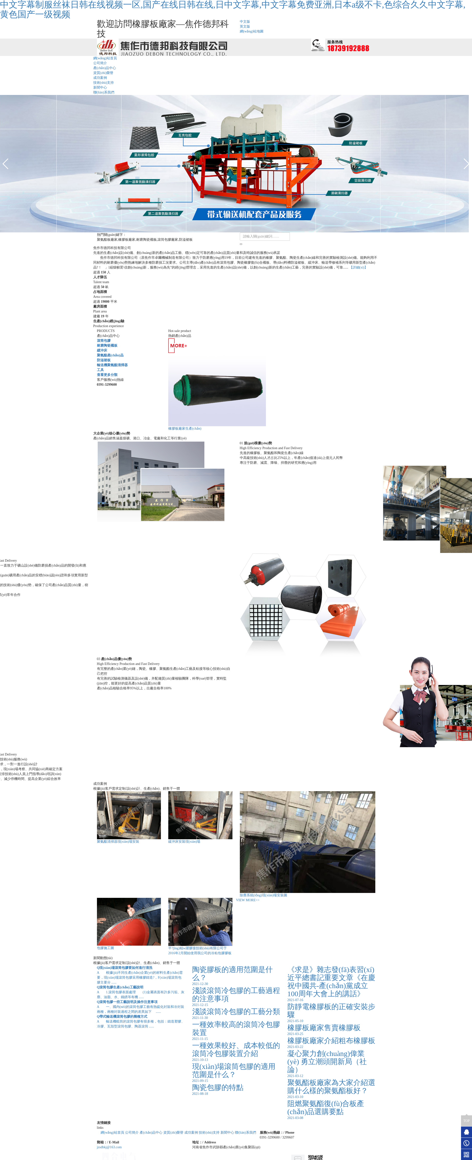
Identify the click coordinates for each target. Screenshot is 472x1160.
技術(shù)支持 (103, 82)
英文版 (245, 26)
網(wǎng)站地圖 (251, 31)
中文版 (245, 21)
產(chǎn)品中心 (104, 68)
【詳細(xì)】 (358, 267)
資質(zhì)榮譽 (103, 73)
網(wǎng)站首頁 (105, 58)
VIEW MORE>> (248, 900)
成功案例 (100, 78)
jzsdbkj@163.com (109, 1147)
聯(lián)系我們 (103, 92)
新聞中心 (100, 87)
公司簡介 (100, 63)
